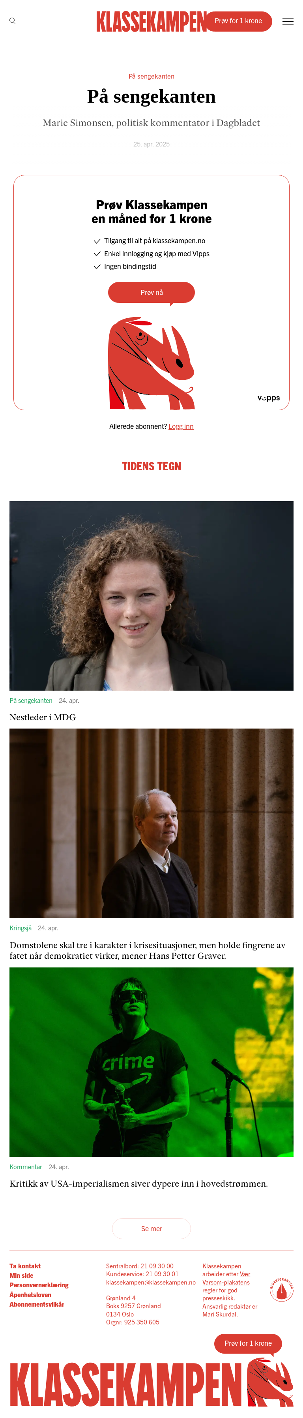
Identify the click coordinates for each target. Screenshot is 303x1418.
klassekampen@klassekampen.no (151, 1282)
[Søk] (12, 21)
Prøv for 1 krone (238, 20)
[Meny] (288, 21)
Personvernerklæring (38, 1284)
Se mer (151, 1228)
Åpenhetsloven (30, 1294)
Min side (21, 1275)
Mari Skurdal (219, 1314)
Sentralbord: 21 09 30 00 (140, 1266)
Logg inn (181, 425)
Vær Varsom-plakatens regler (226, 1282)
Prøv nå (151, 292)
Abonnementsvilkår (36, 1304)
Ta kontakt (25, 1266)
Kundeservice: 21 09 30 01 (142, 1273)
